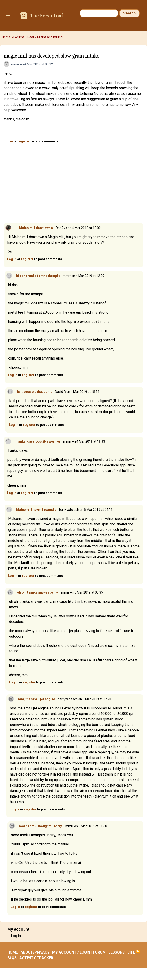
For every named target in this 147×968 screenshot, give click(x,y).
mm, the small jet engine (36, 699)
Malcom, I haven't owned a (36, 509)
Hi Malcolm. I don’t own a (34, 228)
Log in (8, 141)
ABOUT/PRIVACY (35, 952)
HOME (12, 952)
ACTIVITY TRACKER (36, 958)
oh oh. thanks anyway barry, (37, 592)
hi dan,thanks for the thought (38, 276)
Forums (18, 37)
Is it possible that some (34, 391)
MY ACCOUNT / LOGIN (71, 952)
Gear (30, 37)
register (24, 141)
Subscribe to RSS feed (138, 951)
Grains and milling (50, 37)
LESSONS (116, 952)
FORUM (99, 952)
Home (6, 37)
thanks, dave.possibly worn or (37, 441)
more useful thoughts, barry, (41, 826)
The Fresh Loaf (46, 15)
